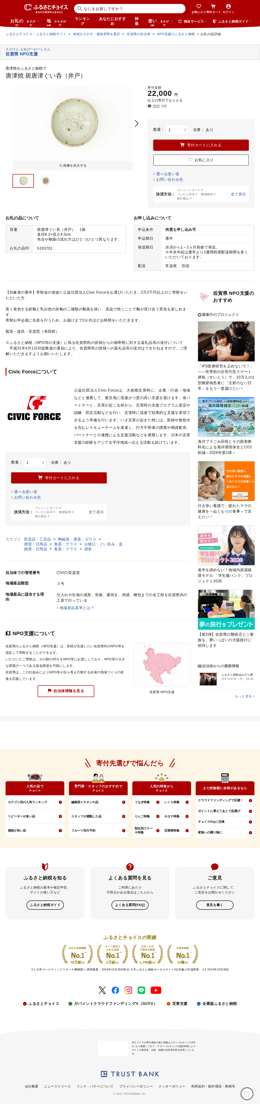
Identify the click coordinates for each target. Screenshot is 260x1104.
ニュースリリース (57, 1086)
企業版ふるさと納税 (219, 1003)
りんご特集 (142, 816)
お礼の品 (24, 22)
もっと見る (243, 696)
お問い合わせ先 (169, 179)
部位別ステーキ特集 (144, 830)
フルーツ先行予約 (83, 830)
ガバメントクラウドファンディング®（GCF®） (115, 1003)
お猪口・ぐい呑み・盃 (103, 544)
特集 (137, 21)
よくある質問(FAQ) (130, 905)
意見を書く (214, 905)
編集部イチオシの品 (84, 802)
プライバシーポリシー (136, 1086)
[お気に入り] (247, 1093)
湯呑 (88, 549)
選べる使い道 (167, 174)
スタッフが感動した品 (86, 816)
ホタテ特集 (171, 816)
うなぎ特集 (142, 802)
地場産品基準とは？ (77, 608)
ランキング (82, 21)
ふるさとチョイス (44, 1003)
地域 (57, 22)
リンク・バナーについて (95, 1086)
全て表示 (238, 194)
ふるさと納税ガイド (45, 905)
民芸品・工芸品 (38, 539)
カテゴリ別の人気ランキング (27, 802)
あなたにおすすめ (112, 21)
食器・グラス (66, 544)
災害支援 (180, 1003)
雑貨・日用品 (36, 544)
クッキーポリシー (172, 1086)
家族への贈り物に (210, 832)
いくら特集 (171, 802)
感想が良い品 (17, 830)
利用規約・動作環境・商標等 (213, 1086)
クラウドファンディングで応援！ (220, 800)
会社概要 (31, 1086)
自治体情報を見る (66, 691)
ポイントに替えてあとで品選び (219, 811)
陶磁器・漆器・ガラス (78, 539)
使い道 (160, 22)
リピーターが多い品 (21, 816)
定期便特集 (171, 830)
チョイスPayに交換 (211, 821)
